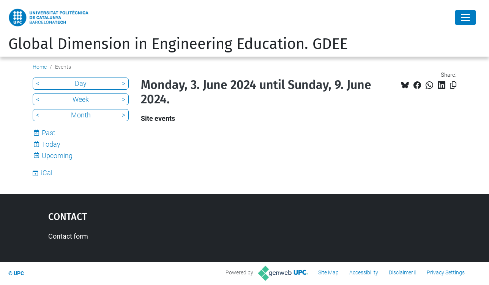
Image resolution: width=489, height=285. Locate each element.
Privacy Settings (446, 272)
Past (48, 133)
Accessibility (363, 272)
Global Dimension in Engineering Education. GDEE (178, 44)
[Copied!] (453, 85)
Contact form (68, 236)
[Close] (465, 17)
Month (81, 115)
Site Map (328, 272)
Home (40, 67)
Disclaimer (401, 272)
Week (81, 99)
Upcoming (57, 156)
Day (81, 83)
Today (51, 144)
